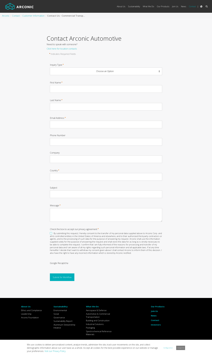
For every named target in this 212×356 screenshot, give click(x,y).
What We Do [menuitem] (148, 6)
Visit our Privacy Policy (55, 351)
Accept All (180, 348)
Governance (59, 317)
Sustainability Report (63, 321)
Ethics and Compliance (31, 310)
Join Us (154, 311)
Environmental (60, 310)
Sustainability (61, 306)
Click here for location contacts (62, 48)
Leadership (26, 313)
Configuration (168, 348)
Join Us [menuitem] (175, 6)
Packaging (90, 327)
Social (56, 313)
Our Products (158, 306)
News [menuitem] (183, 6)
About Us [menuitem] (121, 6)
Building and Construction (98, 320)
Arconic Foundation (30, 317)
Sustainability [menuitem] (134, 6)
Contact (155, 320)
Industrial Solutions (95, 324)
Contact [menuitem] (192, 6)
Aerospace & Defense (96, 310)
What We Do (92, 306)
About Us (26, 306)
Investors (156, 324)
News (154, 315)
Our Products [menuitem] (163, 6)
